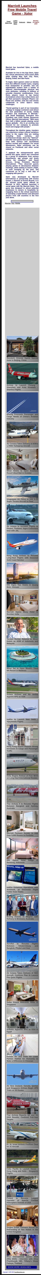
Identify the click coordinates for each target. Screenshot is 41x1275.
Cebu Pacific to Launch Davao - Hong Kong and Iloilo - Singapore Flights (22, 1161)
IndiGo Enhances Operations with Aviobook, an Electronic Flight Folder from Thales (22, 879)
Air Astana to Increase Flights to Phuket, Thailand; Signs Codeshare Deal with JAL (22, 518)
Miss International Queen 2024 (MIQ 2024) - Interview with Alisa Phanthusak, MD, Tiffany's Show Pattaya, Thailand (22, 1249)
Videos (29, 22)
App (12, 203)
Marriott (8, 203)
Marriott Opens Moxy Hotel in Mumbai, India (22, 602)
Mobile (17, 203)
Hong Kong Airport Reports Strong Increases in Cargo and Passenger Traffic (22, 738)
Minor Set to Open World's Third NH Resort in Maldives (22, 659)
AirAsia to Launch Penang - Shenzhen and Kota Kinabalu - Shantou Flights (22, 377)
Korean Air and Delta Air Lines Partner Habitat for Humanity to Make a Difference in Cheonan (22, 1048)
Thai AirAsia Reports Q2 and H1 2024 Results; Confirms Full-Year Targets (22, 1107)
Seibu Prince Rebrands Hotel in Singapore (22, 993)
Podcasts (22, 22)
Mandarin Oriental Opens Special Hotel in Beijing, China (22, 348)
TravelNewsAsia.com (19, 1272)
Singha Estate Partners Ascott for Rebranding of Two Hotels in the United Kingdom (22, 1219)
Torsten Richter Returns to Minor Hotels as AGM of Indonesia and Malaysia (22, 630)
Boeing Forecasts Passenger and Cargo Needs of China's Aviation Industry (22, 406)
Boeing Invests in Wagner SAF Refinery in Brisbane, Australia (22, 907)
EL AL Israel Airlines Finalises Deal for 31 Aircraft (22, 1135)
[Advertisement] (19, 46)
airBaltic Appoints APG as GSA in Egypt (22, 1020)
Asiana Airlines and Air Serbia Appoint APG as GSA (22, 685)
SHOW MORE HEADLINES (19, 1267)
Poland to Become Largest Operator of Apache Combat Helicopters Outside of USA (22, 1190)
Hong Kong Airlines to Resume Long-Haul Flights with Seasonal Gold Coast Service (22, 547)
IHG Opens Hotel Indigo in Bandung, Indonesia (22, 851)
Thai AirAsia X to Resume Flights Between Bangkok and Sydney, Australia (22, 795)
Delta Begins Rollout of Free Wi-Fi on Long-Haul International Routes (22, 766)
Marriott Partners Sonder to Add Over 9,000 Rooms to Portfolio (22, 823)
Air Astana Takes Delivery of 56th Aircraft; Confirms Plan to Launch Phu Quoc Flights (22, 964)
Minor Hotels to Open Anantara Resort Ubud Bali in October (22, 461)
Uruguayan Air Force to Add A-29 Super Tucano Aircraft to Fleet (22, 489)
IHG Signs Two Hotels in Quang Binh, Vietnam (22, 575)
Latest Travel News (15, 22)
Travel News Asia (8, 22)
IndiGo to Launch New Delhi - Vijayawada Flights (22, 711)
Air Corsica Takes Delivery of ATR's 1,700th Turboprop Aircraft (22, 434)
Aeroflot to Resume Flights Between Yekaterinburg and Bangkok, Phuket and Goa (22, 935)
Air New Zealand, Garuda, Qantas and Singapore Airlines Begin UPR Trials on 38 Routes (22, 1077)
